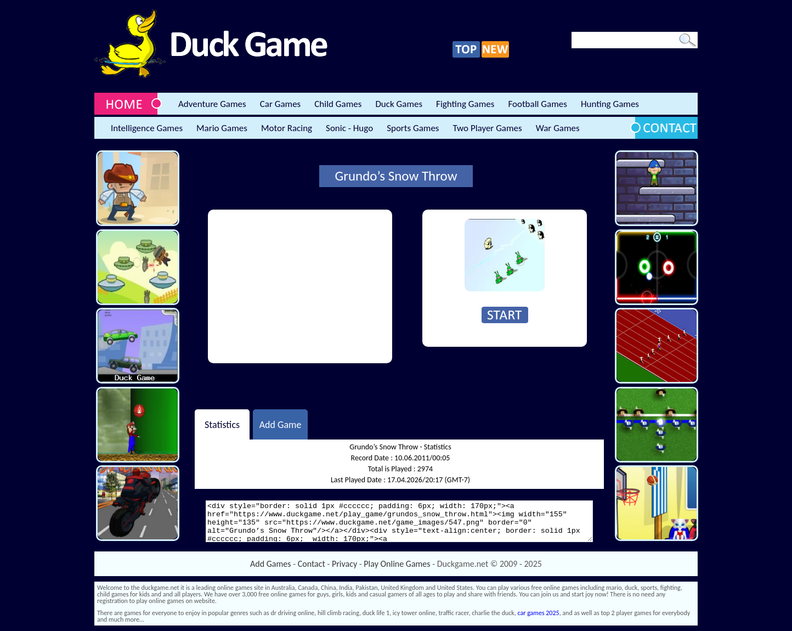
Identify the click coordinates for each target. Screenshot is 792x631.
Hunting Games (610, 104)
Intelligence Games (147, 128)
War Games (558, 128)
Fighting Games (465, 104)
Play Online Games (397, 564)
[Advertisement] (300, 286)
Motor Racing (286, 128)
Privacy (344, 564)
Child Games (337, 104)
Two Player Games (487, 128)
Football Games (537, 104)
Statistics (222, 424)
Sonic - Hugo (349, 128)
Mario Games (221, 128)
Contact (311, 564)
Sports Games (413, 128)
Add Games (270, 564)
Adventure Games (212, 104)
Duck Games (398, 104)
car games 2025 (538, 613)
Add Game (280, 424)
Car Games (280, 104)
